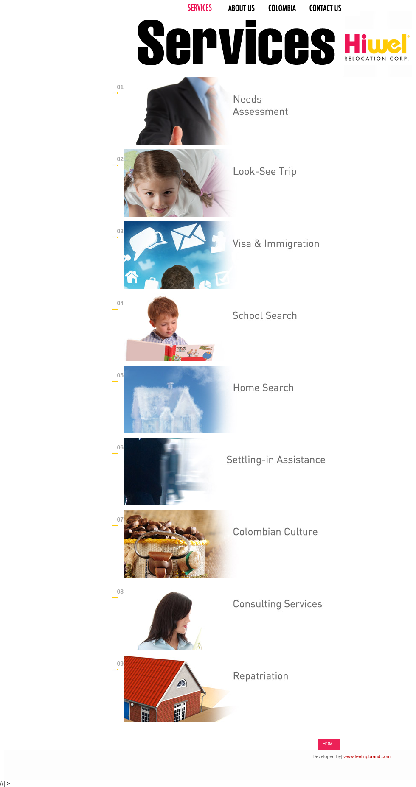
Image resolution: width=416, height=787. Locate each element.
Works (199, 8)
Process (284, 8)
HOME (329, 744)
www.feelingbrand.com (367, 756)
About (240, 8)
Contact (332, 8)
